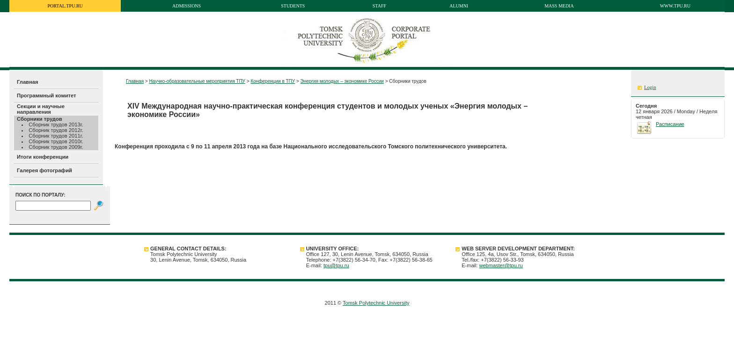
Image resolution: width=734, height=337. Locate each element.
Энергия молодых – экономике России (342, 81)
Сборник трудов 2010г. (56, 141)
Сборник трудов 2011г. (56, 136)
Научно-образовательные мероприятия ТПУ (197, 81)
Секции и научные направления (41, 109)
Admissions (186, 5)
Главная (27, 82)
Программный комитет (46, 95)
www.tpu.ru (675, 5)
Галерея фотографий (44, 170)
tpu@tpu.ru (336, 265)
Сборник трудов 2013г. (56, 124)
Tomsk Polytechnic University (376, 303)
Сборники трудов (39, 119)
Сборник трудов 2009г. (56, 147)
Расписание (670, 124)
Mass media (559, 5)
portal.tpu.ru (65, 5)
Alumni (458, 5)
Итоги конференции (42, 157)
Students (293, 5)
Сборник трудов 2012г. (56, 130)
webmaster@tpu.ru (501, 265)
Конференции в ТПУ (272, 81)
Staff (379, 5)
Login (650, 87)
